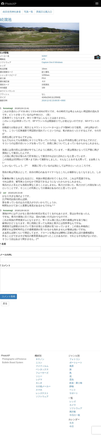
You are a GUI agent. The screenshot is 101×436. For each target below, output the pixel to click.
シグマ (39, 379)
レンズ (72, 401)
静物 (71, 386)
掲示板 (72, 411)
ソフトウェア (42, 396)
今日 (71, 426)
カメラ (72, 405)
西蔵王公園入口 (44, 12)
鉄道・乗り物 (75, 383)
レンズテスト (42, 393)
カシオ (39, 383)
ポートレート (75, 362)
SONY (44, 56)
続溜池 (5, 19)
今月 (71, 423)
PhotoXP (8, 3)
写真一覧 (28, 12)
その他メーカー (43, 386)
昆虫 (71, 379)
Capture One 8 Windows (52, 62)
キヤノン (40, 359)
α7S (43, 59)
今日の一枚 (74, 415)
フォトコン (74, 359)
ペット (72, 390)
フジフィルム (42, 366)
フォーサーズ (42, 373)
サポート (73, 393)
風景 (71, 366)
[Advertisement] (50, 329)
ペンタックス (42, 369)
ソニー (39, 376)
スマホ (39, 390)
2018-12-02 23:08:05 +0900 (53, 100)
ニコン (39, 362)
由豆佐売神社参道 (12, 12)
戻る (5, 303)
